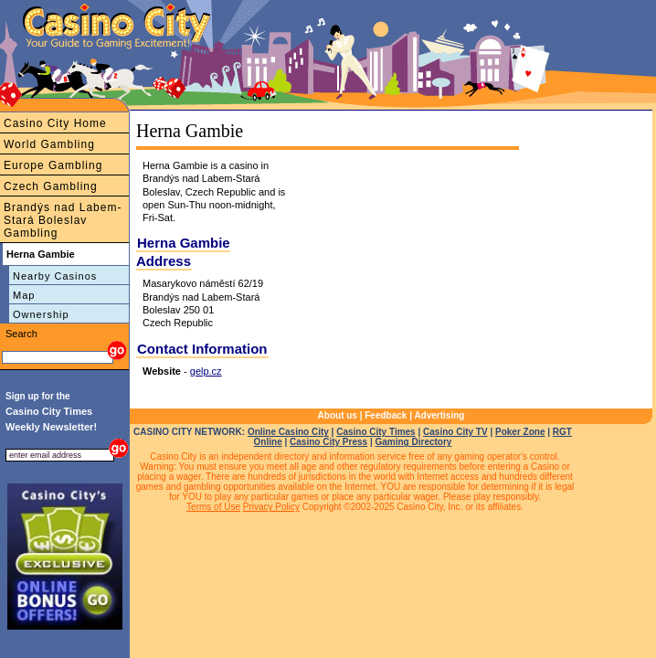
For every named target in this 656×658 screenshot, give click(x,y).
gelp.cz (206, 371)
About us (337, 415)
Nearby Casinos (55, 276)
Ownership (41, 314)
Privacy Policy (271, 507)
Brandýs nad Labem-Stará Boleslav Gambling (63, 220)
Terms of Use (213, 507)
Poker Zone (520, 432)
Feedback (386, 415)
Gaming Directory (413, 442)
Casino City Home (55, 123)
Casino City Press (328, 442)
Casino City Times (376, 432)
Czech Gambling (51, 186)
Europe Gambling (53, 165)
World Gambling (49, 144)
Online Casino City (288, 432)
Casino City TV (455, 432)
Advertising (439, 415)
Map (24, 295)
